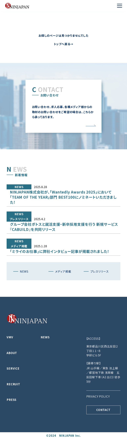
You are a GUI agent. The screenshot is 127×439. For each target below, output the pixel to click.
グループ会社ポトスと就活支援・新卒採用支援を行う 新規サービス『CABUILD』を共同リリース (64, 239)
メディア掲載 (19, 259)
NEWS (19, 199)
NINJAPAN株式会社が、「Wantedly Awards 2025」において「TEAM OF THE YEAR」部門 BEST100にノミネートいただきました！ (63, 209)
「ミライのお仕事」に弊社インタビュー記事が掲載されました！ (59, 264)
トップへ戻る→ (63, 44)
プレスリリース (19, 232)
